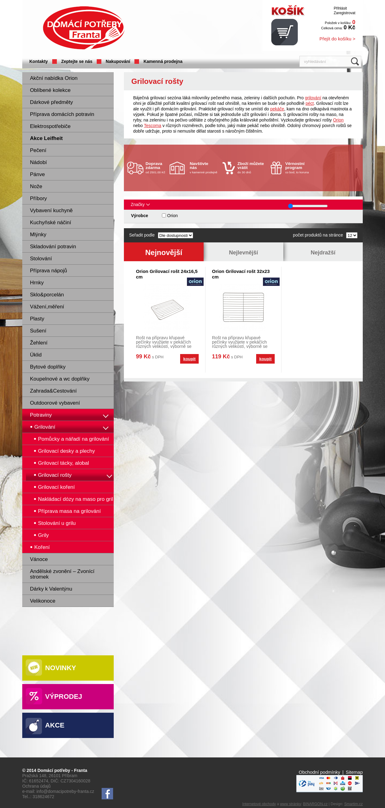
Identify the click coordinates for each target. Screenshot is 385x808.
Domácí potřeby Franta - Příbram (84, 28)
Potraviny (41, 415)
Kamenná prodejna (162, 61)
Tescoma (152, 125)
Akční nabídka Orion (54, 78)
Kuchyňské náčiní (50, 222)
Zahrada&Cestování (53, 391)
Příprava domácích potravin (62, 114)
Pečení (38, 150)
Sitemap (354, 772)
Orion (338, 119)
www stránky (290, 804)
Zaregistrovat (344, 13)
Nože (36, 186)
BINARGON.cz (315, 804)
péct (310, 103)
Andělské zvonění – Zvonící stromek (62, 574)
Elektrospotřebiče (50, 126)
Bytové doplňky (48, 367)
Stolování (41, 259)
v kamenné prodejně (204, 167)
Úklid (36, 355)
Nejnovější (163, 252)
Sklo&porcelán (47, 295)
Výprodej (63, 696)
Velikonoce (42, 601)
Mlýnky (38, 234)
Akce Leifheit (46, 138)
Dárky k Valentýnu (51, 589)
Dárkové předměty (51, 102)
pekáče (277, 108)
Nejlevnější (243, 252)
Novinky (60, 668)
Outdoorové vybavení (55, 403)
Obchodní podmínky (319, 772)
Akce (54, 725)
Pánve (37, 174)
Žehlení (39, 343)
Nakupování (118, 61)
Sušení (38, 331)
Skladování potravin (53, 246)
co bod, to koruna (300, 167)
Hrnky (37, 283)
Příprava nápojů (48, 271)
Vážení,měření (47, 307)
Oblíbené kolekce (50, 90)
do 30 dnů (252, 167)
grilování (313, 97)
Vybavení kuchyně (51, 210)
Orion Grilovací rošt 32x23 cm (241, 274)
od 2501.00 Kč (157, 167)
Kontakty (38, 61)
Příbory (38, 198)
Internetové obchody (259, 804)
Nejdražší (323, 252)
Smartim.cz (353, 804)
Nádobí (38, 162)
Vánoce (39, 559)
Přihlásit (340, 8)
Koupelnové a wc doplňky (60, 379)
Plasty (37, 319)
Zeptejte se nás (76, 61)
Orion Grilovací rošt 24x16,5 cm (166, 274)
